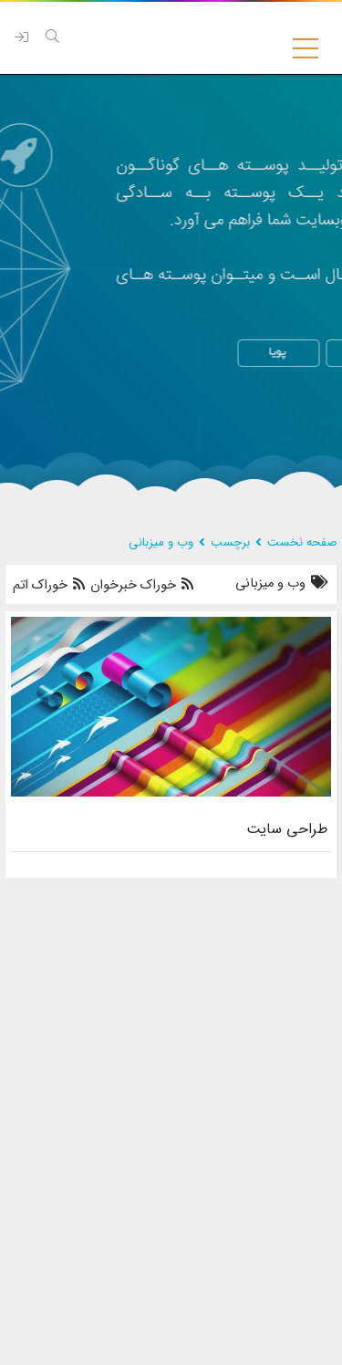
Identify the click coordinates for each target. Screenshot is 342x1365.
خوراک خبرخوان (140, 585)
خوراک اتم (49, 585)
